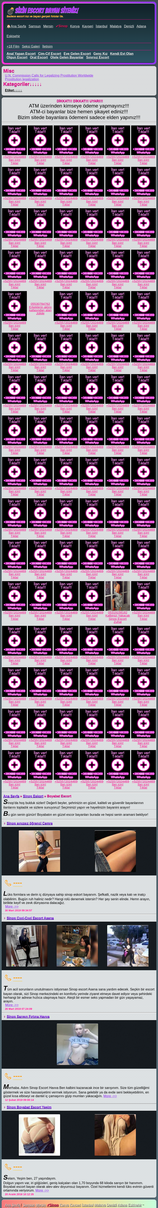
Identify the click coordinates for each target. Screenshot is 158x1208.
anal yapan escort (21, 53)
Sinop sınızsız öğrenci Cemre (29, 823)
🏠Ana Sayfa (16, 26)
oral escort (39, 57)
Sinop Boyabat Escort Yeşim (29, 1107)
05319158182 (117, 612)
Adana (141, 26)
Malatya (115, 26)
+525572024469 (14, 156)
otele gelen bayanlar (67, 57)
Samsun (35, 26)
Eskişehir (13, 36)
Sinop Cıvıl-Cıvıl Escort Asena (30, 918)
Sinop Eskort (33, 796)
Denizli (129, 26)
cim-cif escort (49, 53)
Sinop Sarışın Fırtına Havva (28, 1016)
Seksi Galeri (31, 46)
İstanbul (101, 26)
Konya (75, 26)
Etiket (13, 90)
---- (17, 882)
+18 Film (13, 46)
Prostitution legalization (22, 79)
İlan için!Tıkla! (14, 161)
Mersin (48, 26)
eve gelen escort (77, 53)
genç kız (100, 53)
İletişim (47, 46)
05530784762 (40, 304)
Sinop (63, 26)
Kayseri (87, 26)
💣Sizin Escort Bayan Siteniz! (42, 10)
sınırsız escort (97, 57)
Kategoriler (22, 84)
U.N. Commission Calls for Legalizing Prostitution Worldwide (49, 75)
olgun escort (17, 57)
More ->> (12, 906)
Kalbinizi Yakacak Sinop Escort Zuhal (117, 619)
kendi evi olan (121, 53)
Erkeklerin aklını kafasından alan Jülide (40, 310)
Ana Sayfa (11, 796)
